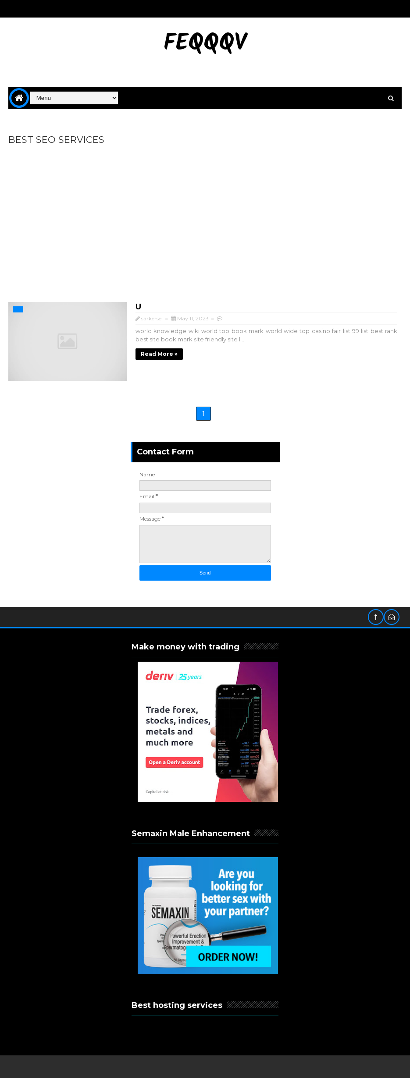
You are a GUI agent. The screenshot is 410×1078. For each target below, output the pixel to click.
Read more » (159, 354)
